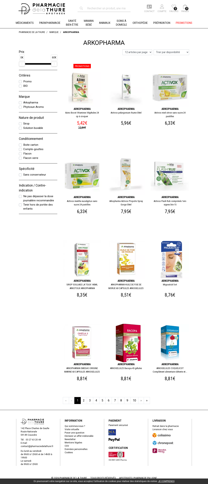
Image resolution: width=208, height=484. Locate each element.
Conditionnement (31, 139)
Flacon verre (30, 158)
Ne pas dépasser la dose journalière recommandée (38, 198)
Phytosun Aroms (33, 107)
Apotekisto (138, 477)
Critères (24, 75)
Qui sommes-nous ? (75, 426)
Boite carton (30, 144)
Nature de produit (31, 118)
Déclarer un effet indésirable (79, 436)
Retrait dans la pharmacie (166, 426)
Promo (27, 81)
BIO (25, 86)
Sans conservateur (34, 174)
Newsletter (70, 439)
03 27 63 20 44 (33, 439)
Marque (24, 96)
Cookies (69, 452)
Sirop (26, 123)
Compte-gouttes (33, 149)
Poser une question (74, 432)
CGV (67, 446)
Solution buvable (33, 128)
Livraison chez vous (163, 429)
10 (134, 400)
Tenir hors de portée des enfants (38, 207)
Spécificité (26, 169)
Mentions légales (73, 442)
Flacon (27, 153)
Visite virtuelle (72, 429)
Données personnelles (76, 449)
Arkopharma (30, 102)
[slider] (22, 63)
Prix (21, 52)
